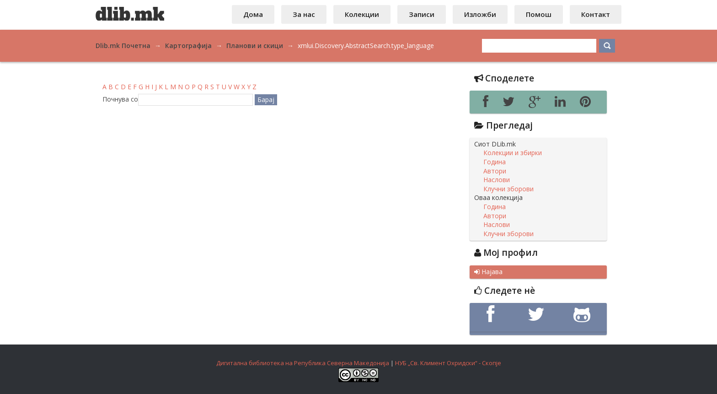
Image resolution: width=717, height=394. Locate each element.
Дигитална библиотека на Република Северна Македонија (302, 363)
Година (494, 162)
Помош (538, 14)
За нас (304, 14)
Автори (494, 171)
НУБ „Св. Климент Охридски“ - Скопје (448, 363)
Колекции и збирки (512, 153)
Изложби (480, 14)
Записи (421, 14)
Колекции (362, 14)
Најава (488, 272)
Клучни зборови (508, 189)
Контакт (595, 14)
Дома (253, 14)
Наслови (496, 180)
